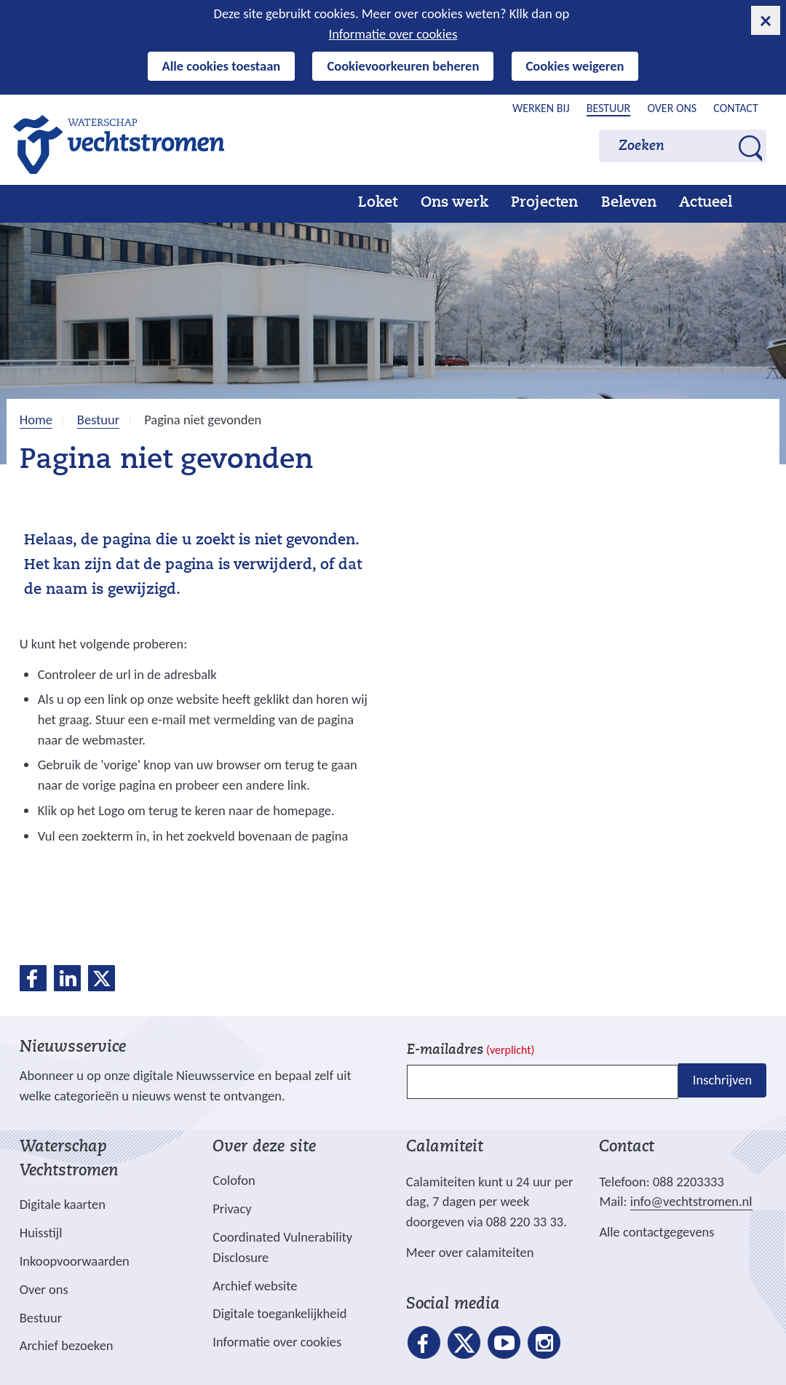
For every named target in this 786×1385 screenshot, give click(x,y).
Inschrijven (722, 1080)
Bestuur (609, 108)
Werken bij (541, 108)
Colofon (234, 1180)
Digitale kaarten (63, 1204)
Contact (735, 108)
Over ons (671, 108)
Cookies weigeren (575, 65)
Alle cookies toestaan (221, 65)
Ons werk (454, 203)
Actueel (705, 203)
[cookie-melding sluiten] (765, 20)
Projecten (544, 203)
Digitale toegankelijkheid (279, 1313)
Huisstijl (41, 1232)
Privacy (232, 1208)
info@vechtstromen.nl (691, 1201)
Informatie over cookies (393, 33)
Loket (377, 203)
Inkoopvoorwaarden (75, 1261)
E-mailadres (470, 1050)
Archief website (255, 1285)
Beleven (628, 203)
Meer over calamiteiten (470, 1252)
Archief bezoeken (67, 1345)
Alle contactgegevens (656, 1231)
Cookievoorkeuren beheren (403, 65)
